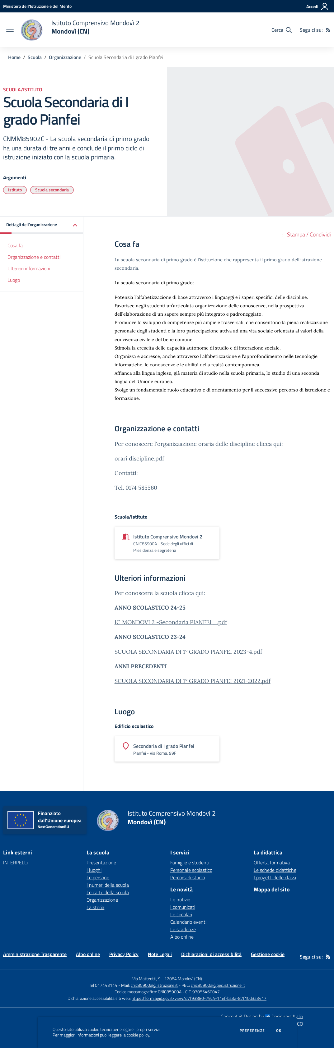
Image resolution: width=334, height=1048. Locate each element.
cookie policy (138, 1035)
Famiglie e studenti (189, 862)
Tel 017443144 (103, 985)
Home (14, 57)
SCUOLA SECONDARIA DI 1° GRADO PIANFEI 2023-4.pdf (188, 651)
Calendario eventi (188, 922)
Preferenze (252, 1030)
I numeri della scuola (108, 885)
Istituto (15, 189)
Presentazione (101, 862)
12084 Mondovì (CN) (183, 978)
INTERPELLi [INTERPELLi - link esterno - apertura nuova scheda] (15, 862)
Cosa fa (15, 245)
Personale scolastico (191, 870)
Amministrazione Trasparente (35, 954)
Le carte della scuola (108, 892)
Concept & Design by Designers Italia (262, 1016)
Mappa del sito (272, 889)
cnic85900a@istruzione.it (154, 985)
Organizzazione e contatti (33, 257)
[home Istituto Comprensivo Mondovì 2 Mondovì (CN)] (79, 30)
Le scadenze (183, 929)
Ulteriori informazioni (28, 268)
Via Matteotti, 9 (146, 978)
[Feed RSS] (328, 30)
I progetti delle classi (275, 877)
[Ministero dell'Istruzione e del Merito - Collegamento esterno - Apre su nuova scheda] (37, 6)
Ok (279, 1030)
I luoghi (94, 870)
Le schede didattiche (275, 870)
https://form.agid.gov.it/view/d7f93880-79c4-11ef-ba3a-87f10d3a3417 (199, 998)
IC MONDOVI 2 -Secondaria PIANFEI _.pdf (171, 622)
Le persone (98, 877)
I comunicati (182, 907)
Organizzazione (65, 57)
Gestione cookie (268, 954)
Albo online (182, 936)
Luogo (13, 280)
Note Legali (160, 954)
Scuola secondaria (52, 189)
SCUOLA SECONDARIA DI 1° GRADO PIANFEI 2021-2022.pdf (192, 680)
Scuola (35, 57)
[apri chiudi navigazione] (10, 30)
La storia (95, 907)
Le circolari (181, 914)
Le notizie (180, 899)
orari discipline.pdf (139, 458)
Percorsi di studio (187, 877)
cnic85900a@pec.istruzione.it (218, 985)
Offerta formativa (272, 862)
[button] (41, 225)
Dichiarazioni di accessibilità (211, 954)
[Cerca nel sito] (282, 30)
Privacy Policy (124, 954)
